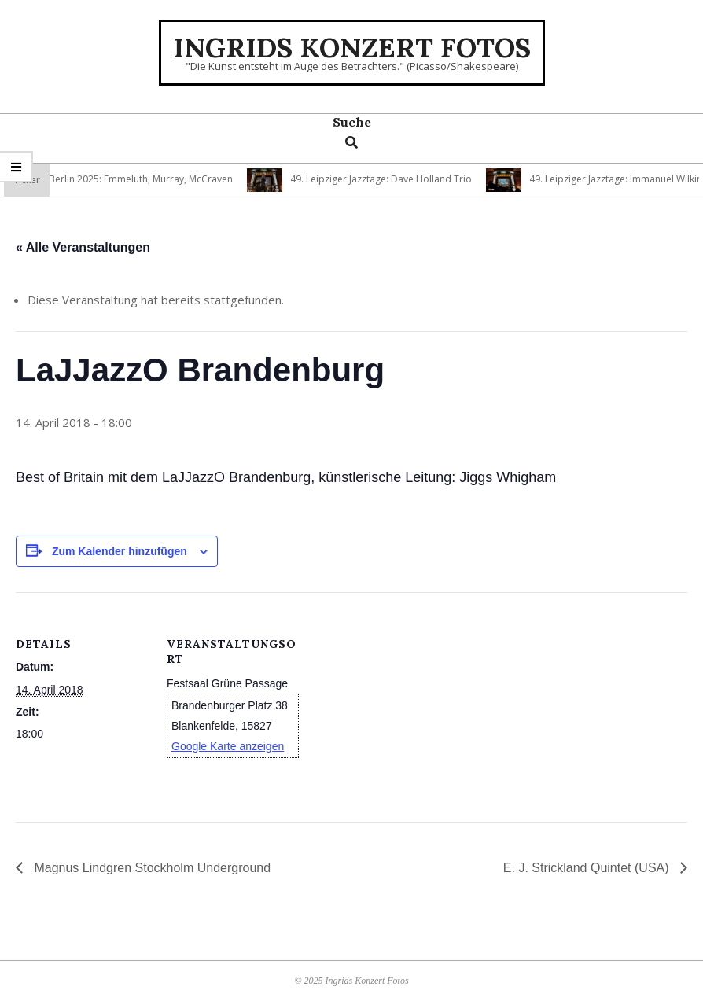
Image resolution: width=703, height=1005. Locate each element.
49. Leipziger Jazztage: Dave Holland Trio (385, 179)
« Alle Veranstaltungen (83, 247)
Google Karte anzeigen (227, 746)
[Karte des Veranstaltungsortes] (401, 701)
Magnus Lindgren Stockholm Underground (151, 867)
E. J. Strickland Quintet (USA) (587, 867)
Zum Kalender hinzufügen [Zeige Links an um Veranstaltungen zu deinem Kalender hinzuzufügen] (119, 551)
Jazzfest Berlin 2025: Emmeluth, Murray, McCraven (127, 179)
